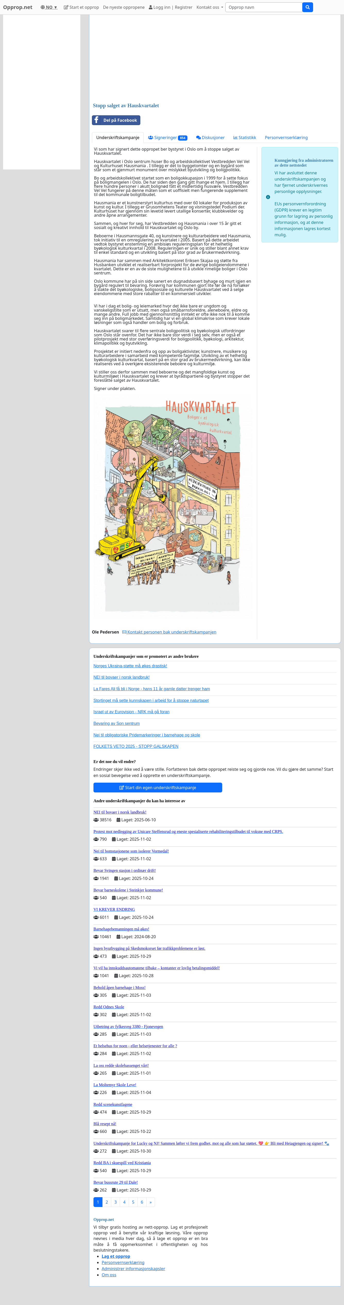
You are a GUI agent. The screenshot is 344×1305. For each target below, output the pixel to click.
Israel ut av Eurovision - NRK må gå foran (131, 712)
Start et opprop (81, 7)
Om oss (109, 1275)
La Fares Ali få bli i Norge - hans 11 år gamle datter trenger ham (151, 689)
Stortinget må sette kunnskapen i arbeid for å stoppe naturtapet (151, 700)
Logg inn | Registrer (170, 7)
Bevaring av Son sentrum (116, 723)
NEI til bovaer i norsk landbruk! (121, 677)
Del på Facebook (114, 120)
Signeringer (167, 138)
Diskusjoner (210, 137)
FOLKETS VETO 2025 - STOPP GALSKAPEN (135, 746)
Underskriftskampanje (117, 137)
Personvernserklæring (286, 137)
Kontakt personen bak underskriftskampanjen (169, 632)
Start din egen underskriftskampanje (157, 787)
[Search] (264, 7)
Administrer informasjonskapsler (133, 1268)
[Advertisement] (215, 59)
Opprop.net (17, 7)
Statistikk (245, 137)
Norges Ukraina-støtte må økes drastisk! (130, 666)
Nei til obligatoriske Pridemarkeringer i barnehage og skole (146, 735)
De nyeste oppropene (124, 7)
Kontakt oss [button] (208, 7)
